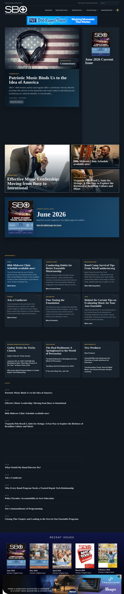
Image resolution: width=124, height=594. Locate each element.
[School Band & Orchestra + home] (16, 10)
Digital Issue (18, 573)
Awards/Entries (106, 10)
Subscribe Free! (61, 10)
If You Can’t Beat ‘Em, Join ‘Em (57, 371)
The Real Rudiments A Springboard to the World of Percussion (61, 360)
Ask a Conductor (13, 477)
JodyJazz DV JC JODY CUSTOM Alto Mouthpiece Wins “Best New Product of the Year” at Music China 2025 (22, 363)
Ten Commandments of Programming (24, 508)
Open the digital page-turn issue (49, 225)
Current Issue (91, 10)
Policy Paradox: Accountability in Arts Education (29, 498)
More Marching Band (92, 286)
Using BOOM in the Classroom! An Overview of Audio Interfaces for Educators (97, 360)
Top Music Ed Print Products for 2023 (60, 366)
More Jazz (88, 323)
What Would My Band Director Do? (23, 467)
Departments (76, 10)
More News (11, 286)
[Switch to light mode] (117, 10)
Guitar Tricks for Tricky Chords (18, 356)
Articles (9, 573)
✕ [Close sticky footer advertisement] (119, 576)
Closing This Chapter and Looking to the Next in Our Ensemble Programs (41, 519)
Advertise (48, 10)
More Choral (12, 317)
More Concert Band (53, 289)
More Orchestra (52, 320)
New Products (89, 353)
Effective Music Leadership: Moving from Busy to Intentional (35, 403)
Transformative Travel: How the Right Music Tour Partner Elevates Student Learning (98, 369)
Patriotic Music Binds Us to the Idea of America (28, 392)
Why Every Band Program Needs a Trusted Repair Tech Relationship (23, 371)
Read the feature (16, 102)
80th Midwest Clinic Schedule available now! (27, 413)
